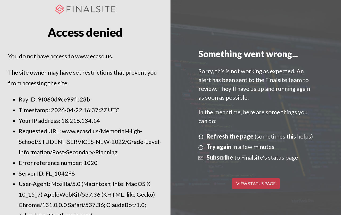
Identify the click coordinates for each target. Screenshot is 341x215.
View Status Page (255, 183)
